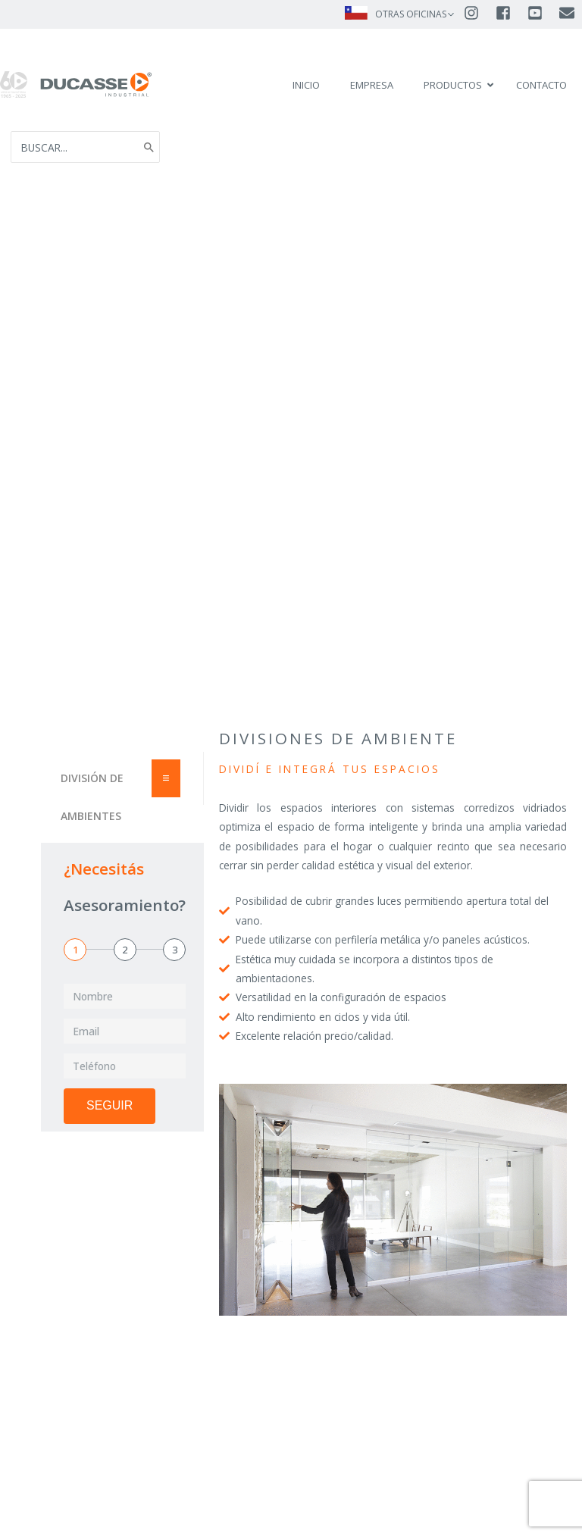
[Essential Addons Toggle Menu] (166, 795)
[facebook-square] (510, 12)
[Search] (149, 155)
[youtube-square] (541, 12)
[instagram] (478, 12)
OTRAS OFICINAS (410, 14)
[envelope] (568, 12)
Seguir (109, 1122)
